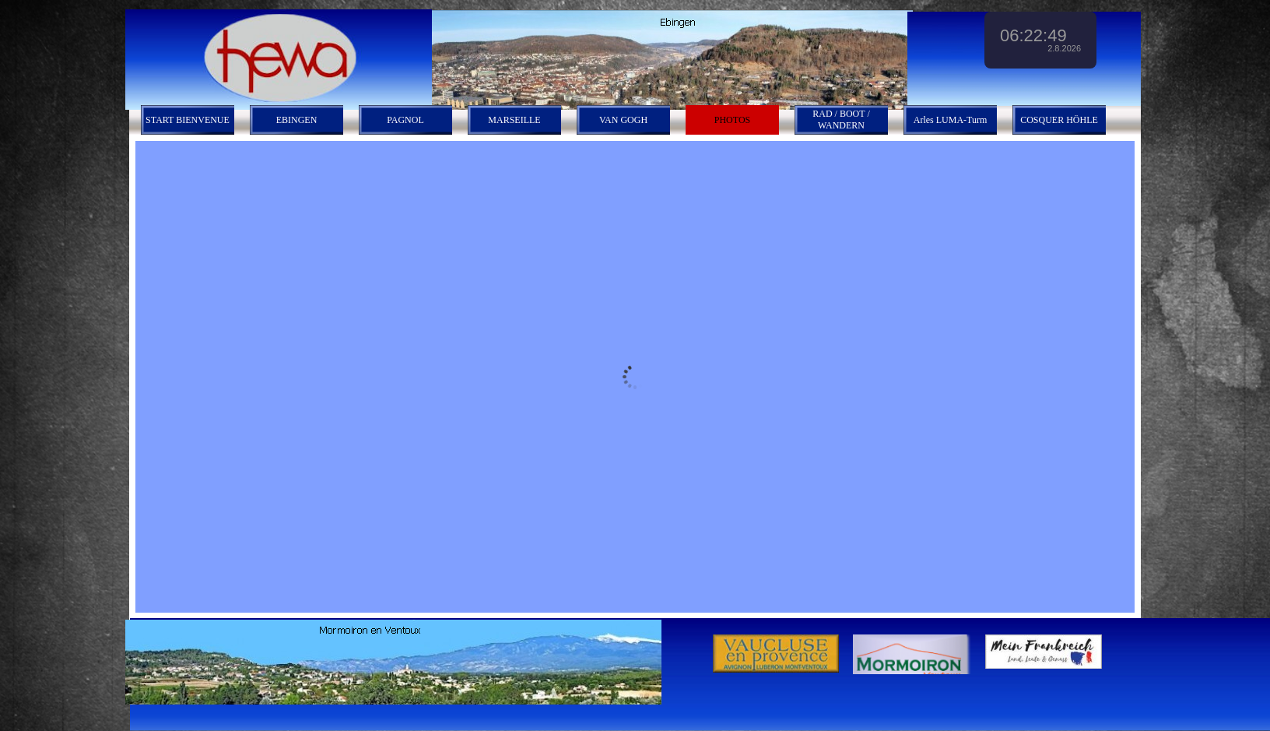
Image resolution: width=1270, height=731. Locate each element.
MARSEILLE (514, 119)
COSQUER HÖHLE (1059, 119)
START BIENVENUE (188, 119)
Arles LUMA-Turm (951, 119)
